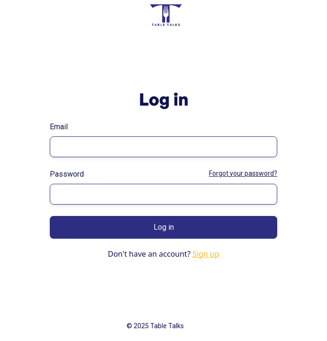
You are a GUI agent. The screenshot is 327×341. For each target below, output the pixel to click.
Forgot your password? (243, 173)
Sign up (205, 254)
